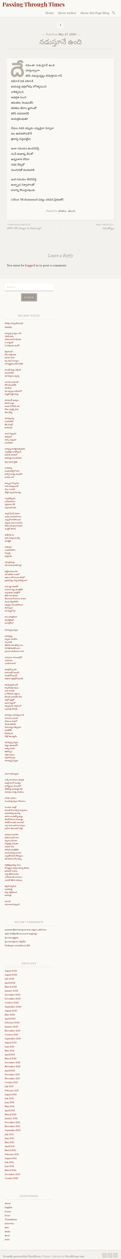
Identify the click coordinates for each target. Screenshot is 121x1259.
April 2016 (10, 1109)
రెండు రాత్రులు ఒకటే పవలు (37, 929)
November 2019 (12, 1030)
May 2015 (9, 1141)
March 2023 (11, 986)
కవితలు (62, 211)
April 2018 (10, 1069)
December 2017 (12, 1073)
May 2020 (10, 1014)
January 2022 (11, 990)
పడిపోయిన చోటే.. (24, 944)
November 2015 (12, 1125)
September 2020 (13, 1006)
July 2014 (9, 1161)
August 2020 (11, 1010)
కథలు (7, 1226)
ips (6, 936)
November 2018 (12, 1066)
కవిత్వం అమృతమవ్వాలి (14, 322)
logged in (32, 265)
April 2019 (10, 1053)
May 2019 (9, 1050)
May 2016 (9, 1105)
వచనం (7, 1238)
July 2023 (9, 978)
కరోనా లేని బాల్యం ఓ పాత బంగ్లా (33, 226)
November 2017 (12, 1077)
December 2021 (12, 994)
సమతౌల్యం (87, 226)
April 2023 (10, 982)
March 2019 (10, 1057)
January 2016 (11, 1117)
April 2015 (10, 1145)
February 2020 (12, 1022)
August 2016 (11, 1093)
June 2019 (9, 1046)
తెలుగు (71, 211)
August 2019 (11, 1041)
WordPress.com (74, 1255)
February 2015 (12, 1153)
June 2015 (9, 1137)
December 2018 (12, 1061)
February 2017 (12, 1089)
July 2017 (9, 1085)
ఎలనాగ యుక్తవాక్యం (29, 933)
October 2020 (12, 1002)
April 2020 (10, 1018)
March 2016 (10, 1113)
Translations (11, 1218)
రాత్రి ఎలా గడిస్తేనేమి (18, 940)
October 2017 (11, 1081)
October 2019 (11, 1034)
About (8, 1202)
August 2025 (11, 970)
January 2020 (11, 1026)
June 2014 (9, 1165)
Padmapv (9, 944)
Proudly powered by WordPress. (22, 1255)
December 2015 (12, 1121)
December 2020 (13, 998)
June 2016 (9, 1101)
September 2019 (13, 1037)
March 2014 (10, 1169)
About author (67, 13)
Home (50, 13)
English (8, 1206)
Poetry (8, 1210)
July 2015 (9, 1133)
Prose (7, 1214)
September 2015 (13, 1129)
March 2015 (10, 1149)
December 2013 (12, 1173)
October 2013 (11, 1177)
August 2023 (11, 974)
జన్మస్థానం (14, 936)
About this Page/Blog (94, 13)
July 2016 (9, 1097)
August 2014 (11, 1157)
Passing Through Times (33, 4)
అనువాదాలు (9, 1222)
